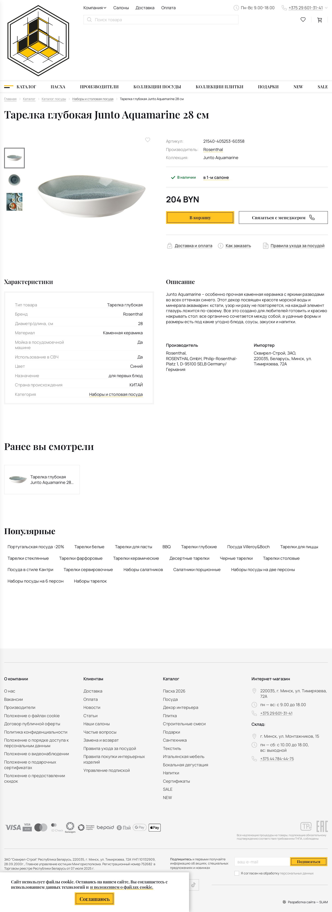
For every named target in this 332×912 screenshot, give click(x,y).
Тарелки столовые (281, 506)
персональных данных (297, 873)
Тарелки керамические (136, 506)
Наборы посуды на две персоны (263, 517)
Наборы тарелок (90, 529)
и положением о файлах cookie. (121, 886)
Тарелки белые (89, 494)
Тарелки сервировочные (88, 517)
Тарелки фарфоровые (81, 506)
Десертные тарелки (189, 506)
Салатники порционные (197, 517)
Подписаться (308, 861)
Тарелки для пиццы (299, 494)
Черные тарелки (236, 506)
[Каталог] (20, 34)
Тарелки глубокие (199, 494)
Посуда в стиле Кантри (30, 517)
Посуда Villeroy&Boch (248, 494)
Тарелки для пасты (133, 494)
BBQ (167, 494)
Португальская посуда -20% (36, 494)
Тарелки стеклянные (28, 506)
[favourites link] (303, 19)
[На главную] (38, 14)
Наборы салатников (143, 517)
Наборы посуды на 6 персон (36, 529)
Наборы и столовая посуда (116, 342)
